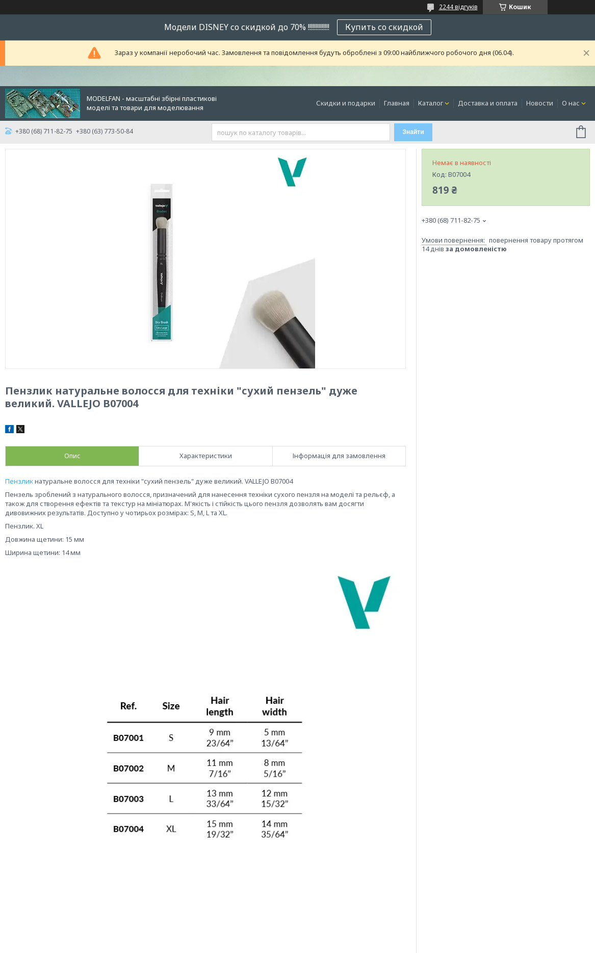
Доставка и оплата (488, 103)
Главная (396, 103)
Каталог (430, 103)
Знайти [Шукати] (413, 132)
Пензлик (19, 481)
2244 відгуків (458, 7)
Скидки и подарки (345, 103)
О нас (571, 103)
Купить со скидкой (384, 27)
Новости (539, 103)
